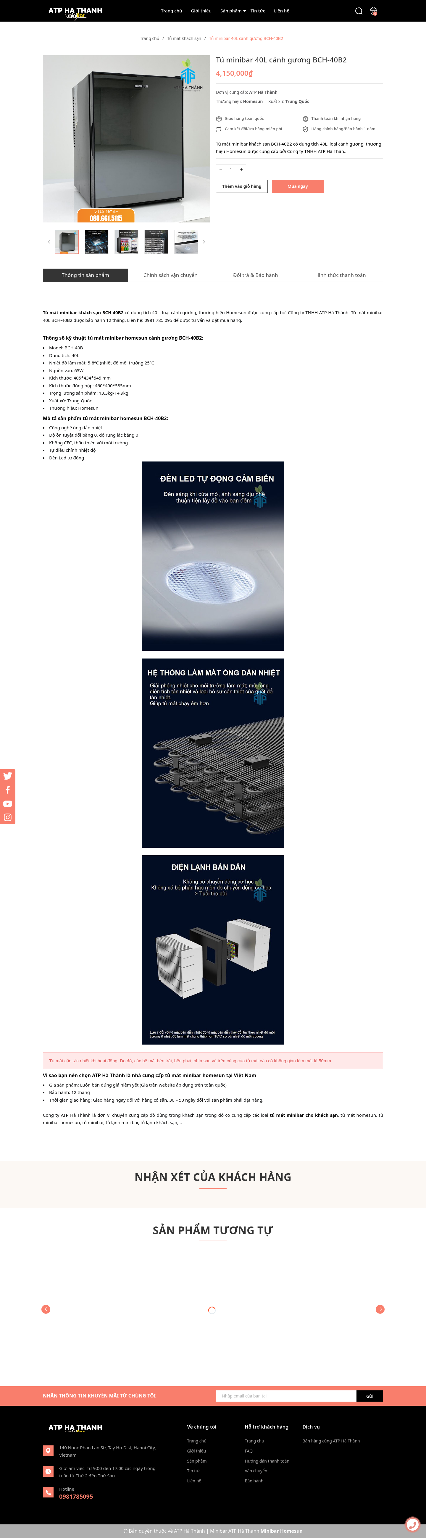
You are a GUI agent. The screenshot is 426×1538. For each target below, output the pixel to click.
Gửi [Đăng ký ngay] (369, 1396)
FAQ (249, 1451)
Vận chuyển (256, 1471)
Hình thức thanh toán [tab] (340, 275)
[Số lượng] (231, 169)
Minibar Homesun (282, 1531)
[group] (126, 138)
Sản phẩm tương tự (213, 1230)
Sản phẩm (231, 11)
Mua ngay (298, 186)
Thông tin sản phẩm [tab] (85, 275)
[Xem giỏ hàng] (373, 10)
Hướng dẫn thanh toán (267, 1461)
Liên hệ (281, 11)
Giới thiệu (201, 11)
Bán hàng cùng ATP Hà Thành (331, 1441)
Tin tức (258, 11)
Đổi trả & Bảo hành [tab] (255, 275)
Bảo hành (254, 1481)
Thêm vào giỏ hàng (241, 186)
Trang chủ (171, 11)
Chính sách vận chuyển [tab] (170, 275)
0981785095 (76, 1496)
